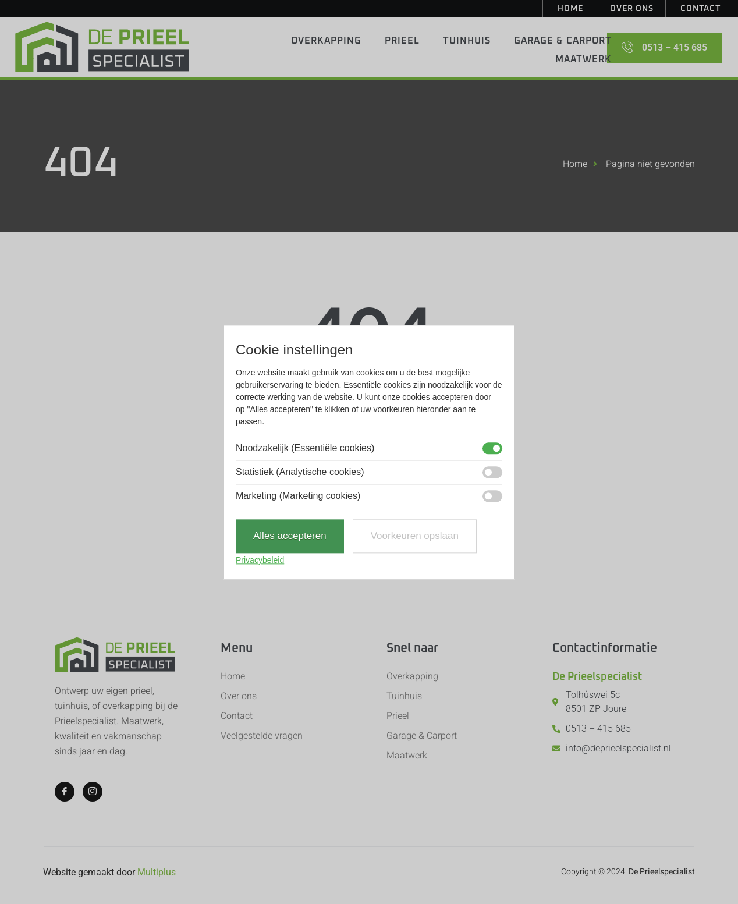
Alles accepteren (290, 536)
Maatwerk (583, 59)
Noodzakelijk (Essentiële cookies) (305, 448)
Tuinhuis (467, 40)
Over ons (632, 9)
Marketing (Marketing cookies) (298, 496)
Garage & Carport (563, 40)
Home (570, 9)
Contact (700, 9)
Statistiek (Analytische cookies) (300, 472)
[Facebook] (64, 792)
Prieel (402, 40)
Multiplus (156, 872)
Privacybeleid (260, 560)
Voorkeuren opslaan (415, 536)
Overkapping (326, 40)
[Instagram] (92, 792)
